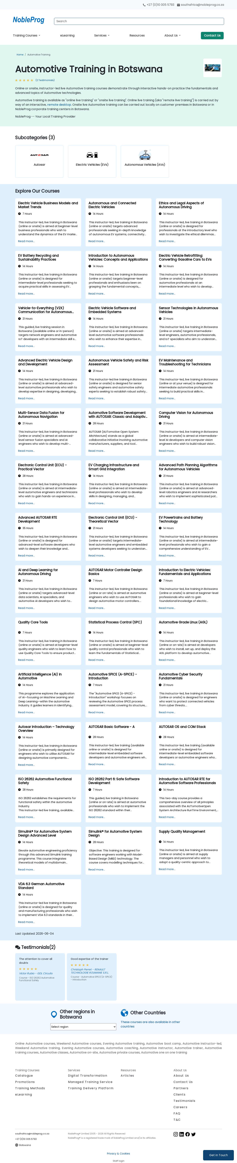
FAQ (177, 1113)
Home (20, 54)
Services (100, 35)
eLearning (67, 35)
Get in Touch (218, 1155)
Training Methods (30, 1088)
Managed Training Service (90, 1082)
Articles (127, 1075)
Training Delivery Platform (91, 1088)
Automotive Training (38, 54)
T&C (177, 1120)
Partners (181, 1088)
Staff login (118, 1160)
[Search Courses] (139, 21)
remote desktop (59, 105)
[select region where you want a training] (83, 1026)
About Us (171, 35)
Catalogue (24, 1075)
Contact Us (212, 35)
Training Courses (25, 35)
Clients (179, 1094)
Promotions (25, 1082)
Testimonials (184, 1101)
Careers (180, 1107)
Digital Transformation (87, 1075)
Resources (137, 35)
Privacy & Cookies (118, 1153)
